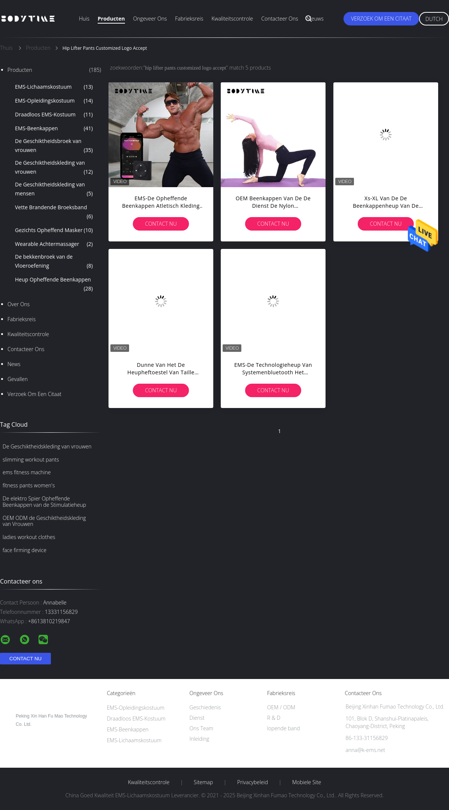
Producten (111, 18)
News (13, 364)
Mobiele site (306, 782)
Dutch (434, 18)
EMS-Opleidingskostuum (54, 100)
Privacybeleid (252, 782)
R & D (273, 717)
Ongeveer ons (150, 18)
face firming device (24, 550)
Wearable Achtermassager (54, 244)
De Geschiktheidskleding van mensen (54, 189)
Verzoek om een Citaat (381, 18)
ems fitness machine (27, 472)
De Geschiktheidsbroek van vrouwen (54, 146)
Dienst (196, 717)
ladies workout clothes (29, 536)
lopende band (283, 728)
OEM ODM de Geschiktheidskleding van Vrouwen (44, 521)
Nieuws (315, 18)
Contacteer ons (279, 18)
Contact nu (161, 223)
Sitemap (203, 782)
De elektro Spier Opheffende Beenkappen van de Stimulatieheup (44, 501)
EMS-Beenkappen (54, 128)
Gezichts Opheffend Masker (54, 230)
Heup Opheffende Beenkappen (54, 284)
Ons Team (201, 728)
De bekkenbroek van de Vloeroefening (54, 261)
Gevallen (17, 379)
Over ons (18, 304)
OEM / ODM (281, 707)
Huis (84, 18)
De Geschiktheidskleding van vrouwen (54, 167)
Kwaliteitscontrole (232, 18)
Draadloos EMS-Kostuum (54, 114)
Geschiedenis (205, 707)
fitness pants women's (29, 485)
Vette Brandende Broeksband (54, 212)
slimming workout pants (31, 459)
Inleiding (199, 738)
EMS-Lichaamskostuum (54, 86)
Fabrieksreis (189, 18)
